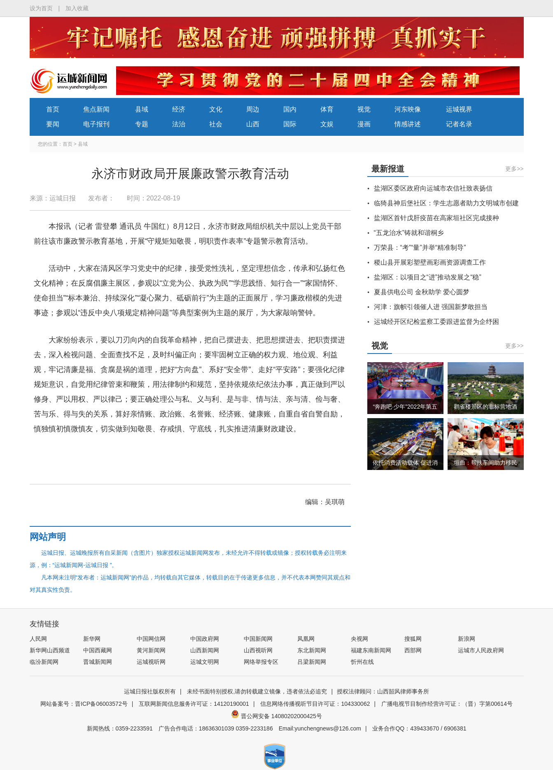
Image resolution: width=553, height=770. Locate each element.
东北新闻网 (311, 650)
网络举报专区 (261, 661)
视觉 (364, 109)
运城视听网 (151, 661)
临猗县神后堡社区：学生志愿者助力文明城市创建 (446, 203)
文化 (215, 109)
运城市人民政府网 (481, 650)
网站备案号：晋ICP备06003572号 (84, 703)
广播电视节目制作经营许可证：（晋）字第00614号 (447, 703)
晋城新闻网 (97, 661)
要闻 (52, 124)
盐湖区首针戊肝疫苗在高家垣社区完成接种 (436, 217)
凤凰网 (306, 638)
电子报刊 (96, 124)
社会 (215, 124)
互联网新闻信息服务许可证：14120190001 (194, 703)
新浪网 (466, 638)
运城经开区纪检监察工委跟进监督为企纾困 (436, 321)
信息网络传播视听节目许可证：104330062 (315, 703)
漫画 (364, 124)
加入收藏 (77, 8)
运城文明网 (204, 661)
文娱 (327, 124)
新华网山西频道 (50, 650)
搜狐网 (413, 638)
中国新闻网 (258, 638)
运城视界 (459, 109)
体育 (327, 109)
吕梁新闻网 (311, 661)
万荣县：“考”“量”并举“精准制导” (420, 247)
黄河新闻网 (151, 650)
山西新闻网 (204, 650)
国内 (289, 109)
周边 (252, 109)
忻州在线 (362, 661)
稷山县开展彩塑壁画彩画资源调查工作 (430, 262)
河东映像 (407, 109)
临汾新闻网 (44, 661)
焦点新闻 (96, 109)
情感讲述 (407, 124)
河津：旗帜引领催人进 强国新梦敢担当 (431, 306)
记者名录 (459, 124)
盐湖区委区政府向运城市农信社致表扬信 (433, 188)
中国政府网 (204, 638)
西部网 (413, 650)
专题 (141, 124)
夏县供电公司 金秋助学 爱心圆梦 (422, 291)
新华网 (91, 638)
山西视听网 (258, 650)
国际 (289, 124)
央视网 (359, 638)
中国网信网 (151, 638)
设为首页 (41, 8)
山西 (252, 124)
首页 (52, 109)
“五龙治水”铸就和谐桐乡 (409, 232)
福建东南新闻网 (371, 650)
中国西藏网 (97, 650)
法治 (178, 124)
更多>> (514, 168)
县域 (141, 109)
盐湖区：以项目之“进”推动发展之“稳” (427, 277)
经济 (178, 109)
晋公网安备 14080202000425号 (276, 716)
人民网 (38, 638)
